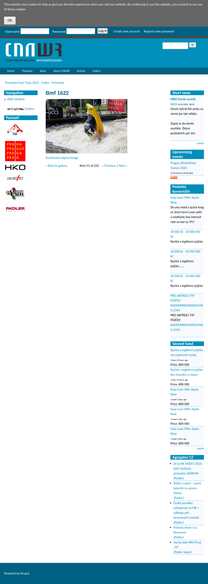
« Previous (109, 166)
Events (10, 71)
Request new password (159, 31)
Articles (80, 71)
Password (59, 31)
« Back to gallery (56, 166)
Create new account (127, 31)
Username (12, 31)
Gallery (97, 71)
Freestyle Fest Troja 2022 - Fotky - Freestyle (34, 83)
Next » (123, 166)
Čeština (27, 109)
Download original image (62, 158)
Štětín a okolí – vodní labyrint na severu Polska (187, 488)
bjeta (173, 104)
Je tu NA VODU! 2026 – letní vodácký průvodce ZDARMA (188, 468)
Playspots (26, 71)
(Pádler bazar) (182, 552)
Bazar (43, 71)
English (14, 109)
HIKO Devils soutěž (183, 99)
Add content (15, 99)
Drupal (24, 573)
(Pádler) (178, 478)
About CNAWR (61, 71)
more (200, 143)
